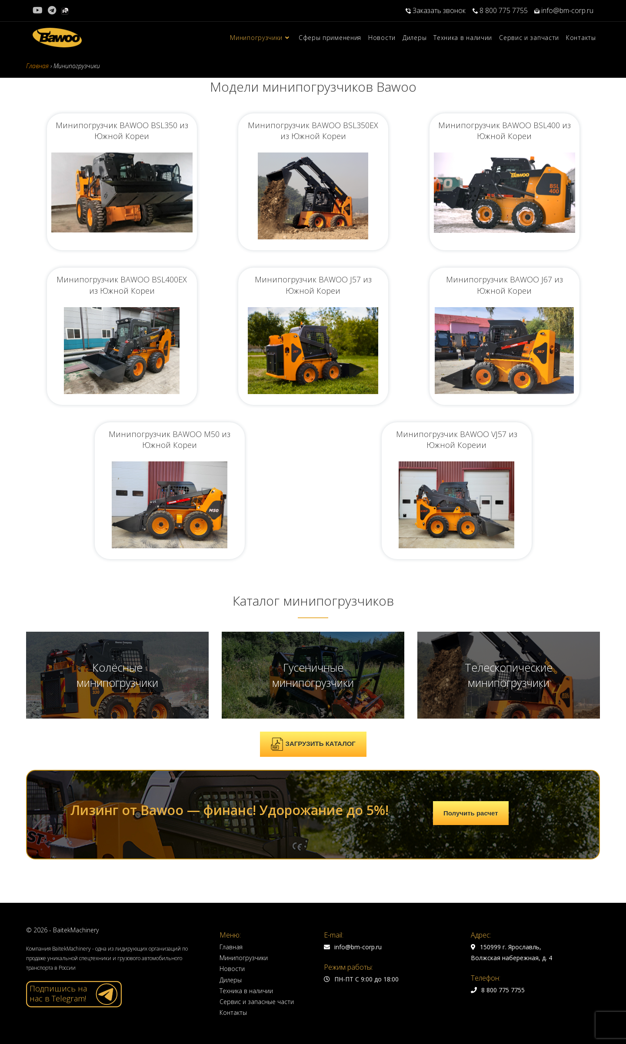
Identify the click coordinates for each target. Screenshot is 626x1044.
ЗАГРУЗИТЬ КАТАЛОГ (313, 744)
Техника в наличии (246, 991)
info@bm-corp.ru (563, 10)
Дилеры (231, 980)
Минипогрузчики (244, 958)
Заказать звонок (436, 10)
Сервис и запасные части (257, 1002)
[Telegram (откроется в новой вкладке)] (52, 10)
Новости (232, 968)
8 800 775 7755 (500, 10)
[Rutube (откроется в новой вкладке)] (65, 10)
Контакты (233, 1012)
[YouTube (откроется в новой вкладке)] (39, 10)
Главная (231, 947)
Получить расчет (470, 813)
